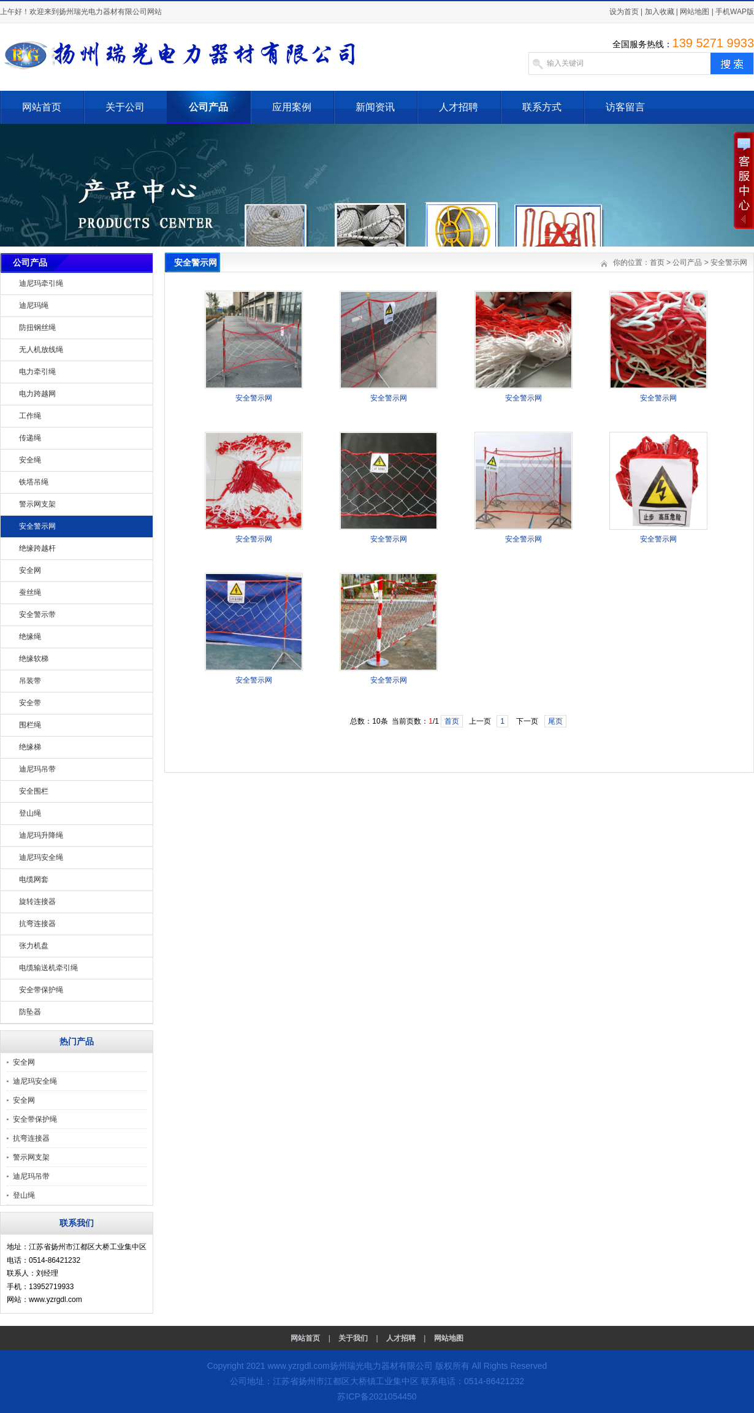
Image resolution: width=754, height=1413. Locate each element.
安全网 (30, 570)
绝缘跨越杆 (37, 548)
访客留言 (625, 107)
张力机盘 (33, 945)
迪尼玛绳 (33, 305)
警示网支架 (37, 504)
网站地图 (694, 11)
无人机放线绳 (41, 349)
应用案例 (291, 107)
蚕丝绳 (30, 592)
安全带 (30, 703)
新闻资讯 (375, 107)
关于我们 (353, 1338)
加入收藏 (659, 11)
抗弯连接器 (37, 923)
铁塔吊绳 (33, 482)
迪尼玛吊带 (37, 769)
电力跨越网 (37, 393)
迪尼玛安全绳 (41, 857)
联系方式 (542, 107)
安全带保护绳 (41, 990)
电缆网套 (33, 879)
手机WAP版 (734, 11)
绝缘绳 (30, 636)
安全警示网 (37, 526)
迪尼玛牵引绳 (41, 283)
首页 (657, 262)
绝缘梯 (30, 747)
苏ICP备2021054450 (376, 1396)
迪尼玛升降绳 (41, 835)
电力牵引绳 (37, 371)
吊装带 (30, 680)
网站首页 (41, 107)
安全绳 (30, 460)
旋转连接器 (37, 901)
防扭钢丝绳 (37, 327)
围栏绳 (30, 725)
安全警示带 (37, 614)
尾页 (555, 721)
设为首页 (624, 11)
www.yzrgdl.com (298, 1366)
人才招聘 (458, 107)
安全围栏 (33, 791)
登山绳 (30, 813)
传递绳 (30, 438)
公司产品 (208, 107)
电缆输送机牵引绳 (48, 967)
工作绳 (30, 416)
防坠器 (30, 1012)
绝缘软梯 (33, 658)
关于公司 (125, 107)
